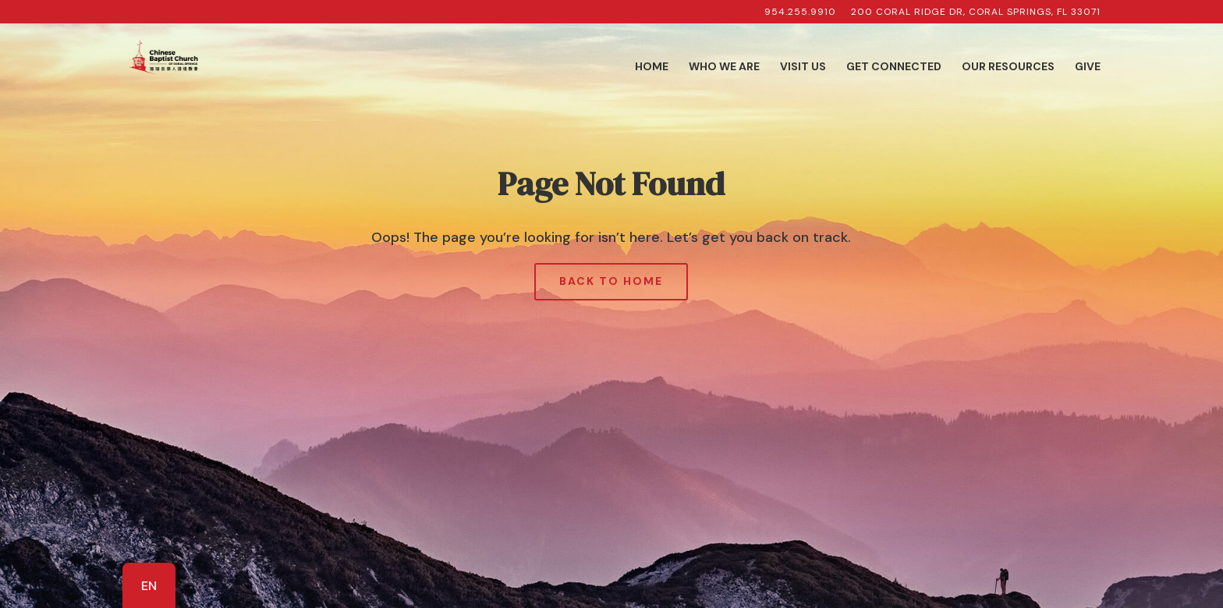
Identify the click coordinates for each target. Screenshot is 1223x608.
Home (651, 67)
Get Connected (893, 67)
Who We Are (724, 67)
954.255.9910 (800, 12)
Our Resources (1008, 67)
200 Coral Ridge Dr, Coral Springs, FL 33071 (976, 12)
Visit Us (803, 67)
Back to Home (611, 281)
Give (1088, 67)
